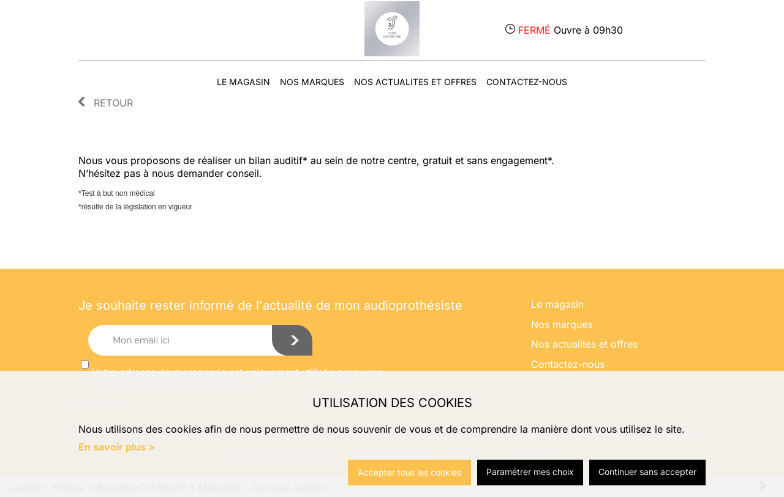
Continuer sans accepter (647, 471)
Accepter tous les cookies (409, 472)
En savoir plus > (116, 447)
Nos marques (312, 82)
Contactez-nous (526, 82)
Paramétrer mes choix (530, 471)
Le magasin (243, 82)
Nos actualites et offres (415, 82)
